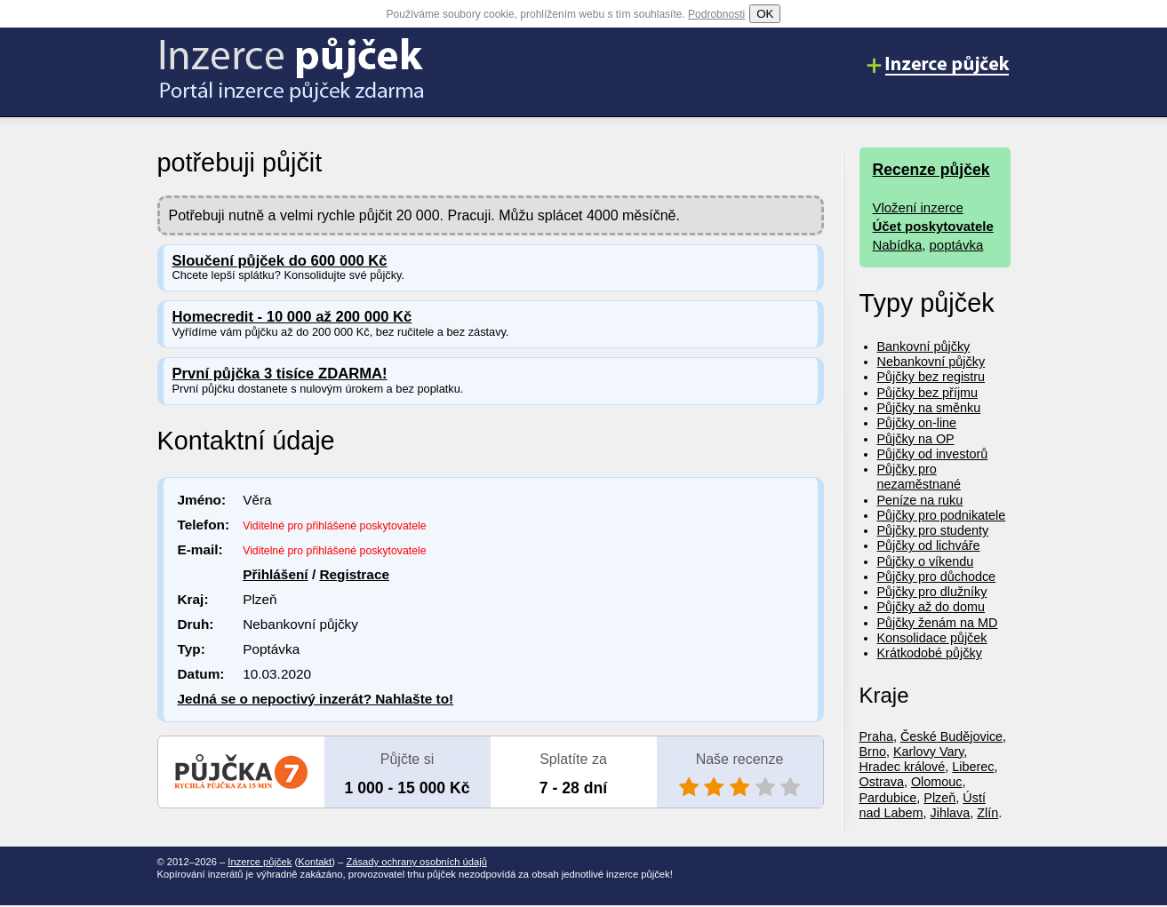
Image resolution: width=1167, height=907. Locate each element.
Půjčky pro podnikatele (941, 515)
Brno (872, 751)
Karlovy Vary (928, 751)
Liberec (973, 767)
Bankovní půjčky (924, 346)
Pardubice (888, 798)
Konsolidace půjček (932, 638)
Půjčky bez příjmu (928, 393)
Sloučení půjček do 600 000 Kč (280, 260)
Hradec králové (902, 767)
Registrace (354, 574)
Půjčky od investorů (932, 454)
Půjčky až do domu (931, 607)
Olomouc (937, 782)
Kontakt (315, 861)
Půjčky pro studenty (933, 530)
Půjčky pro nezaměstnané (919, 476)
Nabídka (898, 244)
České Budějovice (951, 736)
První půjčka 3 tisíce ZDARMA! (280, 373)
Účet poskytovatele (933, 226)
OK (764, 13)
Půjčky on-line (917, 423)
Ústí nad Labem (922, 805)
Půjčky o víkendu (925, 561)
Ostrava (881, 782)
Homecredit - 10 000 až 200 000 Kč (292, 316)
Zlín (987, 813)
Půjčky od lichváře (928, 545)
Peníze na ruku (920, 500)
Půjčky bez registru (931, 377)
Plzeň (939, 798)
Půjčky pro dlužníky (932, 592)
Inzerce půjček (260, 861)
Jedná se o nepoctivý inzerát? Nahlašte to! (316, 698)
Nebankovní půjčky (931, 361)
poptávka (957, 244)
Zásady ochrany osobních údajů (416, 861)
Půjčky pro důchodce (936, 576)
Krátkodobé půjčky (929, 653)
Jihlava (951, 813)
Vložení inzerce (918, 207)
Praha (876, 736)
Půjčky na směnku (929, 408)
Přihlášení (275, 574)
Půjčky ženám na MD (937, 623)
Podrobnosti (716, 14)
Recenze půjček (931, 170)
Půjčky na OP (916, 439)
